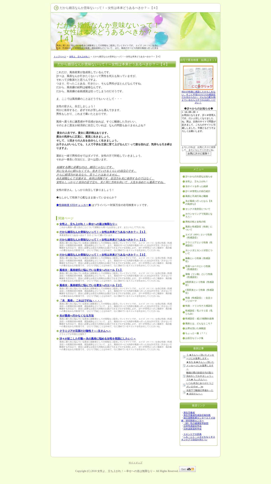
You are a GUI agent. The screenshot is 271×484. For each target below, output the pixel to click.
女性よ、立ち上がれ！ (79, 56)
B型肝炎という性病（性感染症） (199, 291)
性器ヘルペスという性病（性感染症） (197, 275)
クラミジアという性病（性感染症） (198, 251)
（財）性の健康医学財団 (195, 430)
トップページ (60, 56)
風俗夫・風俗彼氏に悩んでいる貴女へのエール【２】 (91, 285)
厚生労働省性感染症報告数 (197, 422)
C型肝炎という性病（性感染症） (199, 299)
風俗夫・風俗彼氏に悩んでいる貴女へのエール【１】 (91, 270)
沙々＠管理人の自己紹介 (197, 198)
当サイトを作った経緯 (196, 193)
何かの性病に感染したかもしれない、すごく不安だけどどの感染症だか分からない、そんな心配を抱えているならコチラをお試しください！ (198, 97)
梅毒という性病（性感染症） (197, 267)
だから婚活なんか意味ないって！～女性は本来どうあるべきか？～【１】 (102, 232)
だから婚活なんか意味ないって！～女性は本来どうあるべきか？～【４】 (108, 32)
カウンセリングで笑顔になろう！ (198, 223)
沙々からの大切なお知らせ (198, 184)
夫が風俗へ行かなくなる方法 (76, 315)
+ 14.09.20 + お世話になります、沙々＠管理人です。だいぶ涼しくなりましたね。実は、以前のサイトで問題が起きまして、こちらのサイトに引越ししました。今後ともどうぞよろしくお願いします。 (200, 131)
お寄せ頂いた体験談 (195, 335)
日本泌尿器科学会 (192, 436)
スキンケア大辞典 (192, 441)
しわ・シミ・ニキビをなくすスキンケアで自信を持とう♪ (198, 445)
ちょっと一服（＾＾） (196, 340)
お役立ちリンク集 (194, 345)
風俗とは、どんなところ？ (198, 331)
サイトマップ (135, 470)
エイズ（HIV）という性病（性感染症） (198, 243)
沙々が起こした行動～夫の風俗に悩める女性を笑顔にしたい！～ (97, 338)
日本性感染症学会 (192, 433)
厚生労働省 (189, 420)
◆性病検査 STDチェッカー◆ (73, 204)
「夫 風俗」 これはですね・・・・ (80, 300)
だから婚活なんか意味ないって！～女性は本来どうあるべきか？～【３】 (102, 254)
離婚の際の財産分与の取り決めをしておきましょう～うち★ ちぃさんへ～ (199, 383)
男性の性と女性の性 (195, 229)
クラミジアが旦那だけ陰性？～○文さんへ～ (85, 331)
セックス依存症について (197, 216)
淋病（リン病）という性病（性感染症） (198, 283)
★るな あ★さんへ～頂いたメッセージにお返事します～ (200, 373)
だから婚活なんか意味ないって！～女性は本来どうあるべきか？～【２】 (102, 239)
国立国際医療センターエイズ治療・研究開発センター (198, 426)
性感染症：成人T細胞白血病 (199, 326)
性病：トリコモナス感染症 (198, 313)
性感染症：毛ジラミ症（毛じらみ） (198, 319)
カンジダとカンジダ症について (198, 259)
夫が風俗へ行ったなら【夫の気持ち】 (198, 210)
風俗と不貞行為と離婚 (196, 203)
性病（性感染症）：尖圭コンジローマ (198, 307)
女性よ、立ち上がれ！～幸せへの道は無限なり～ (88, 224)
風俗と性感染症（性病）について (198, 235)
